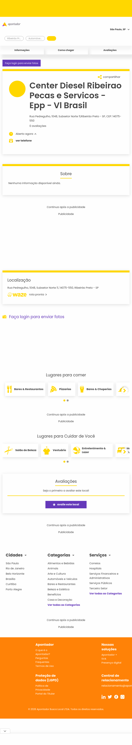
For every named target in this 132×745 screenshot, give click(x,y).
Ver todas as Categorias (64, 605)
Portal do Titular (45, 693)
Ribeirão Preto (90, 116)
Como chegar (66, 50)
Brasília (10, 579)
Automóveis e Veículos (62, 579)
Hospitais (95, 568)
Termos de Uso (45, 666)
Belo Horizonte (15, 574)
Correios (94, 563)
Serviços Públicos (100, 583)
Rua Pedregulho (39, 116)
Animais (53, 568)
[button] (64, 400)
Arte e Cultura (57, 574)
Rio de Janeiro (15, 568)
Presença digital (111, 662)
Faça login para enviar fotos (21, 63)
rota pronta (27, 295)
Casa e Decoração (60, 600)
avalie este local (66, 504)
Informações (22, 50)
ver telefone (24, 141)
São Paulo (12, 563)
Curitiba (11, 584)
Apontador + (109, 654)
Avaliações (110, 50)
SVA (104, 658)
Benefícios (54, 594)
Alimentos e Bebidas (61, 563)
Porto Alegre (14, 589)
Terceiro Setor (98, 588)
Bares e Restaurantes (61, 584)
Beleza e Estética (58, 589)
